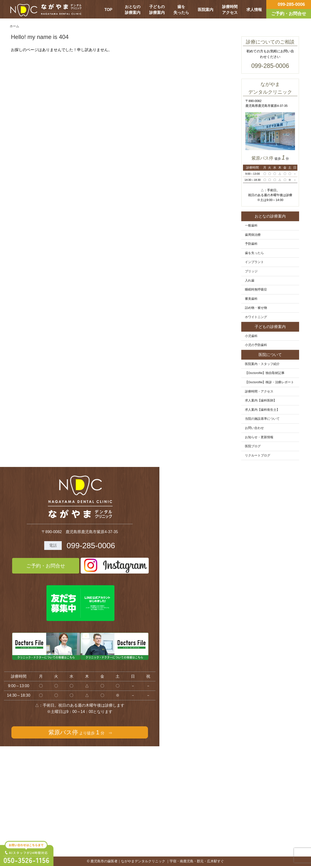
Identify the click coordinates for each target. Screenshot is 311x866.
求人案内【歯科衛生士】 (262, 409)
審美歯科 (251, 299)
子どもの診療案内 (157, 10)
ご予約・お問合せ (45, 565)
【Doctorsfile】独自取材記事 (265, 373)
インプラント (254, 262)
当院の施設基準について (262, 418)
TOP (108, 10)
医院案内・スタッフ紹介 (262, 364)
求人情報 (254, 10)
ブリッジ (251, 271)
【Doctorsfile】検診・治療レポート (269, 382)
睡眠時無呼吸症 (256, 289)
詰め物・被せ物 (256, 308)
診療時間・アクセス (259, 391)
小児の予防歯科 (256, 345)
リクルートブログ (257, 455)
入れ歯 (249, 280)
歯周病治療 (253, 235)
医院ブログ (253, 446)
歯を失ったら (181, 10)
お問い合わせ (254, 428)
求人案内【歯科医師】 (260, 400)
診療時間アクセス (230, 10)
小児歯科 (251, 336)
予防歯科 (251, 244)
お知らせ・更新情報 (259, 437)
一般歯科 (251, 225)
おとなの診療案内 (132, 10)
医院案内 (205, 10)
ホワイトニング (256, 317)
